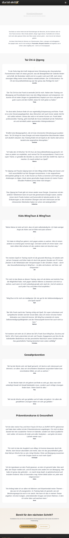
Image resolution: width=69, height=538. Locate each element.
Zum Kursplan (44, 526)
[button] (65, 2)
